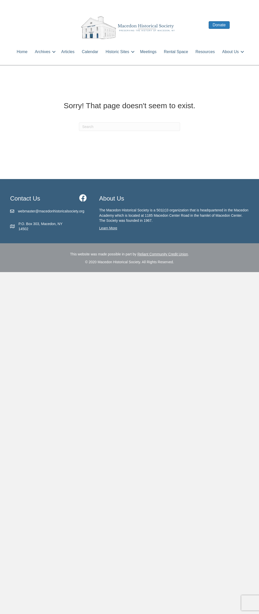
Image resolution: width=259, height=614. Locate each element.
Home (22, 52)
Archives (42, 52)
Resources (205, 52)
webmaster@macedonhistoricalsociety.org (51, 211)
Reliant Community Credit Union (162, 254)
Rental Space (176, 52)
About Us (230, 52)
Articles (67, 52)
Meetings (148, 52)
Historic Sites (117, 52)
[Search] (129, 126)
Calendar (90, 52)
